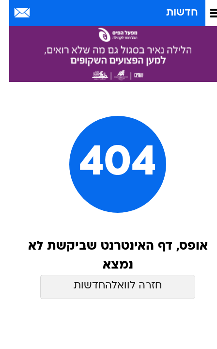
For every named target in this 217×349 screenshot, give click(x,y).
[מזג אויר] (39, 13)
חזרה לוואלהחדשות (108, 286)
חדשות (173, 13)
